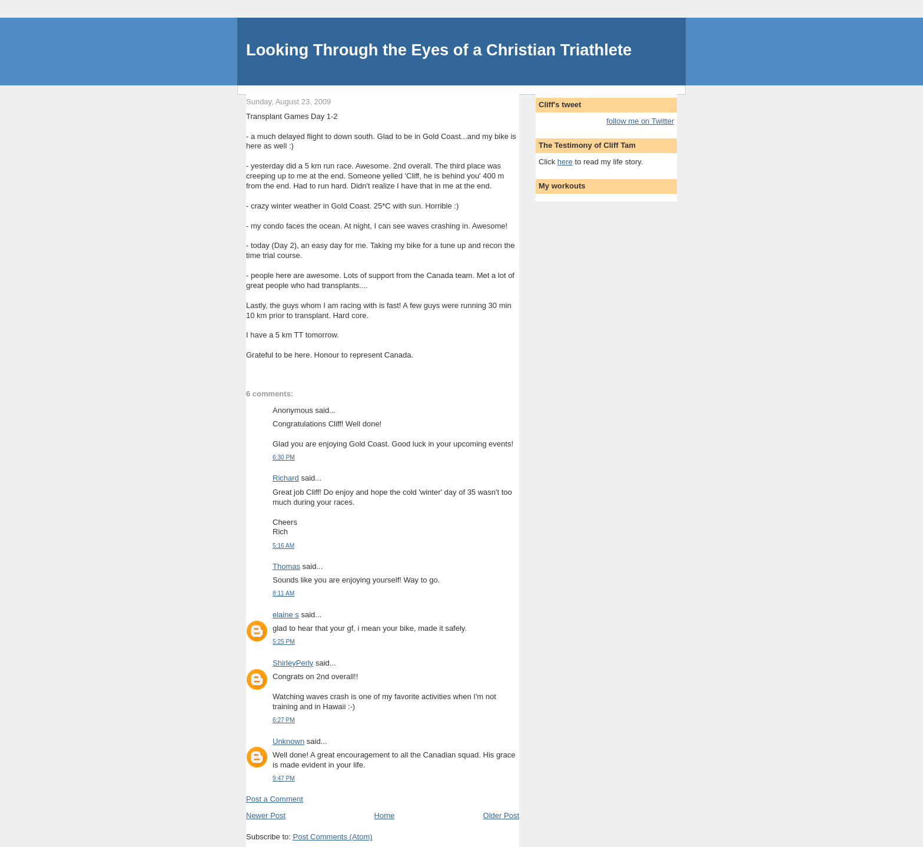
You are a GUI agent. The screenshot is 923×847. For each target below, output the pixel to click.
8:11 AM (283, 593)
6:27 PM (284, 720)
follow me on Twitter (640, 121)
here (565, 161)
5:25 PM (284, 641)
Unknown (288, 741)
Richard (286, 478)
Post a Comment (274, 799)
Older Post (501, 815)
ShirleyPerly (293, 663)
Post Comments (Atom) (333, 836)
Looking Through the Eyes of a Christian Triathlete (439, 50)
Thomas (286, 566)
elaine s (286, 614)
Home (384, 815)
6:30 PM (284, 457)
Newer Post (265, 815)
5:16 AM (283, 545)
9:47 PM (284, 778)
